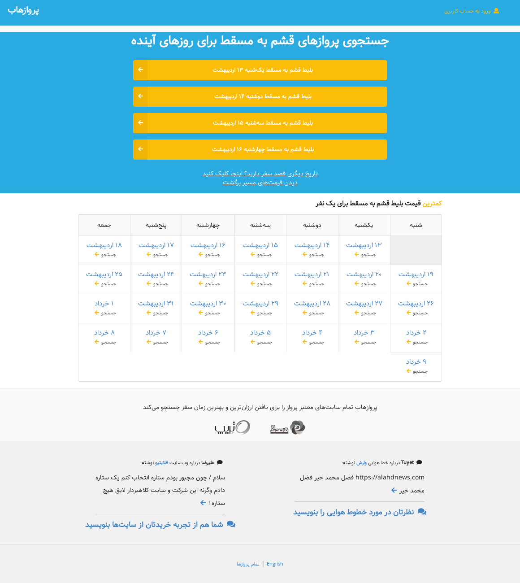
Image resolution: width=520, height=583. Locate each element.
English (275, 564)
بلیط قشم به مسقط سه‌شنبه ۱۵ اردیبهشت (223, 123)
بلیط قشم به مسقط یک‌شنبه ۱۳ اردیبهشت (223, 70)
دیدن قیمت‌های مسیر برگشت (260, 182)
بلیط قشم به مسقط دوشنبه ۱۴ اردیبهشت (222, 97)
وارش (361, 463)
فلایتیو (161, 463)
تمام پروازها (248, 564)
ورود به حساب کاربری (472, 10)
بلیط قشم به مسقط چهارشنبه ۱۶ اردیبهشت (223, 149)
